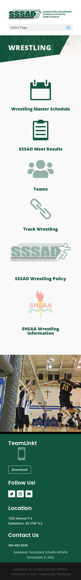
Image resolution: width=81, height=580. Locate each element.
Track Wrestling (40, 229)
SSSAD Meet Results (40, 149)
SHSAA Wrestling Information (40, 331)
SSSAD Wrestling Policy (40, 278)
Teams (40, 189)
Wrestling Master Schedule (40, 109)
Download (19, 469)
